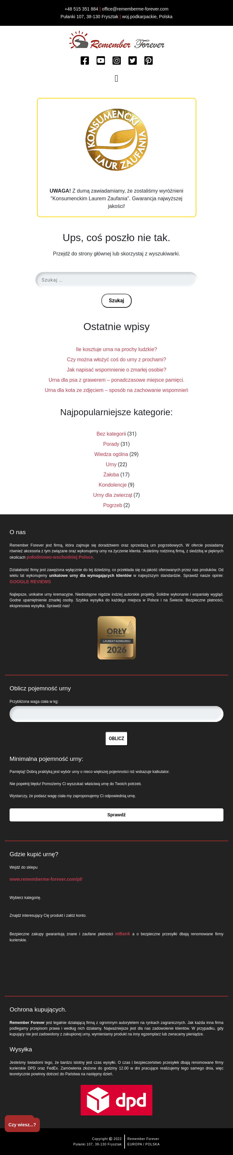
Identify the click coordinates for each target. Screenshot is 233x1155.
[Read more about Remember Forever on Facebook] (85, 61)
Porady (111, 444)
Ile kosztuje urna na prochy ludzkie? (116, 349)
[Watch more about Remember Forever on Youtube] (101, 61)
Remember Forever (143, 1139)
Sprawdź (116, 814)
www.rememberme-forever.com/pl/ (46, 879)
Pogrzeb (112, 505)
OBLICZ (116, 738)
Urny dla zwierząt (112, 495)
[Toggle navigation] (116, 78)
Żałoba (111, 474)
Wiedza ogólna (111, 454)
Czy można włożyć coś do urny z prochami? (116, 359)
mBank (122, 933)
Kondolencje (112, 485)
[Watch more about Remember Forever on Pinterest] (148, 61)
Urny (111, 464)
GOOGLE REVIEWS (30, 581)
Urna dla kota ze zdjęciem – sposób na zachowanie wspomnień (116, 390)
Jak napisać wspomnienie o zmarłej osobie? (116, 369)
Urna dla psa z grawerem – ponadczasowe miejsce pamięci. (117, 380)
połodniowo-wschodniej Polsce (59, 557)
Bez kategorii (111, 434)
